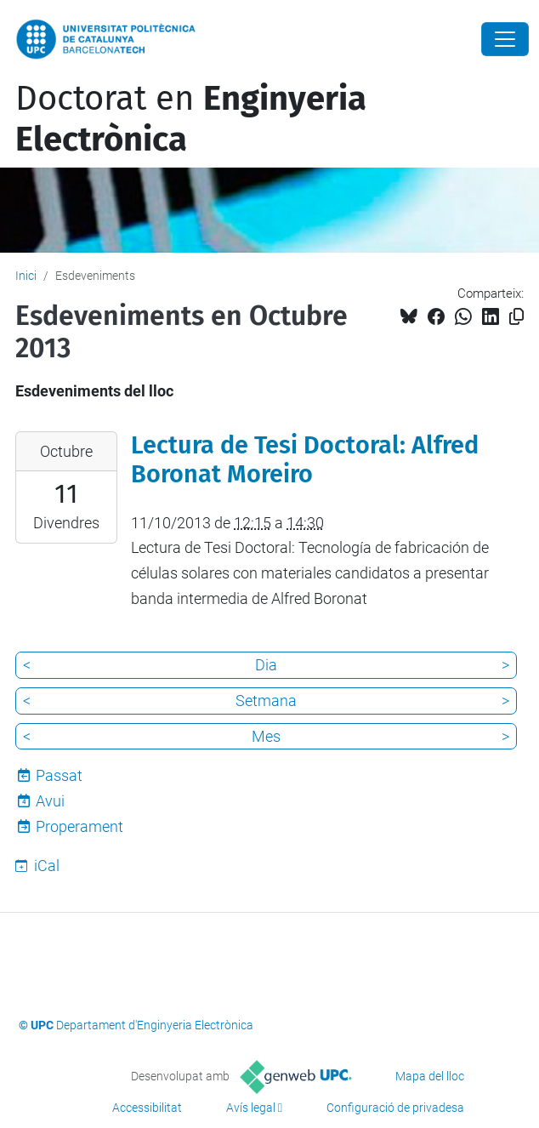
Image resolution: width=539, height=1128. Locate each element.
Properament (79, 826)
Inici (26, 275)
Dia (266, 665)
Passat (59, 775)
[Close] (505, 39)
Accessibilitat (147, 1107)
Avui (50, 801)
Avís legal (250, 1107)
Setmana (266, 700)
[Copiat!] (516, 317)
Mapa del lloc (429, 1076)
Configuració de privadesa (395, 1107)
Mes (266, 736)
